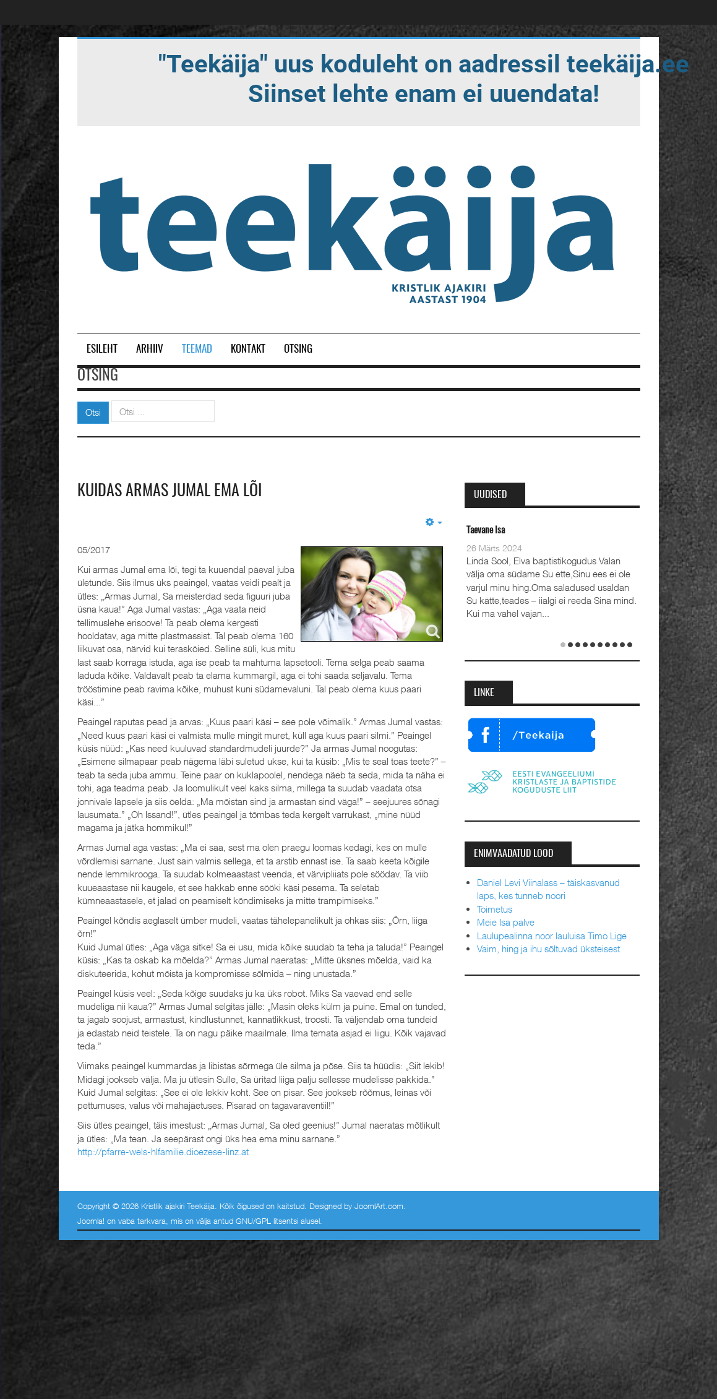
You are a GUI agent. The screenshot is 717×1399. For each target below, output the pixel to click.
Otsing (298, 349)
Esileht (102, 349)
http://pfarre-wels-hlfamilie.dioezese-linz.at (163, 1151)
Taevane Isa (485, 530)
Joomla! (91, 1221)
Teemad (197, 349)
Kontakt (248, 349)
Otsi (93, 412)
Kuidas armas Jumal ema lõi (169, 491)
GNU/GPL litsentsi (267, 1221)
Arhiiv (149, 349)
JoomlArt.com (378, 1206)
